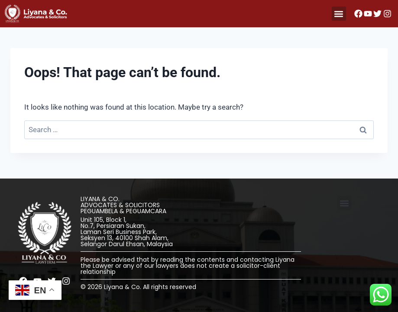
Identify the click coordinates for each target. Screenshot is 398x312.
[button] (339, 13)
